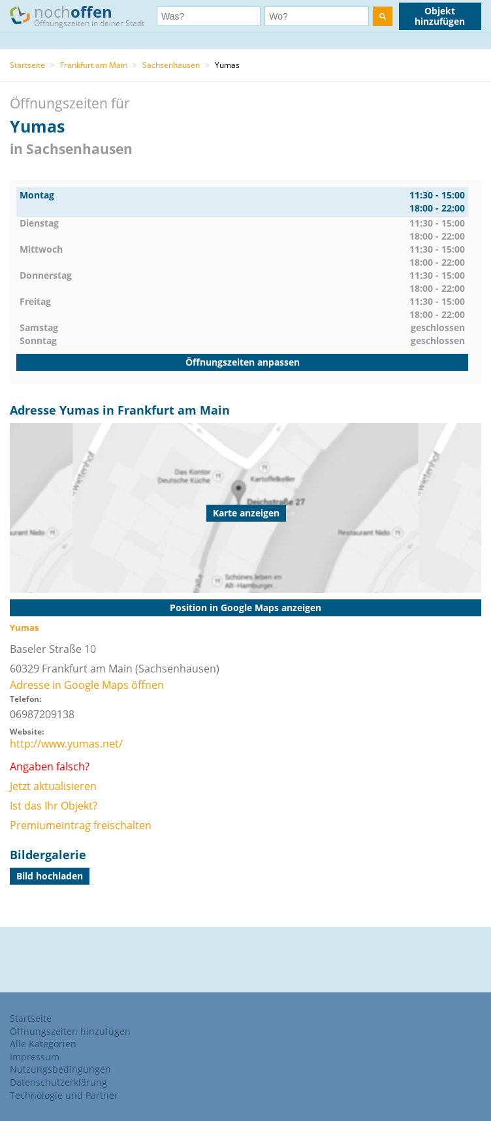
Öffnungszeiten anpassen (242, 362)
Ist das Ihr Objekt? (53, 805)
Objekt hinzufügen (440, 16)
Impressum (34, 1056)
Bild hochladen (49, 876)
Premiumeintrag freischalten (80, 825)
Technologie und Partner (64, 1095)
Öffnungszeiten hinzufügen (70, 1031)
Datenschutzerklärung (58, 1082)
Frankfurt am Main (93, 65)
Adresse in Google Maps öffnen (87, 685)
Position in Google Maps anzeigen (245, 607)
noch (83, 15)
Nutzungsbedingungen (60, 1069)
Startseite (27, 65)
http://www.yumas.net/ (66, 743)
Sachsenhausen (171, 65)
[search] (382, 16)
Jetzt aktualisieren (53, 786)
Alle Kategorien (43, 1043)
